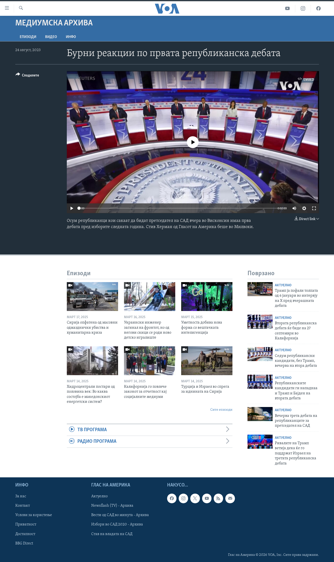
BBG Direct (24, 543)
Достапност (25, 534)
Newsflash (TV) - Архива (112, 506)
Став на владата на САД (111, 534)
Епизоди (28, 37)
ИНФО (71, 37)
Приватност (25, 524)
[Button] (27, 76)
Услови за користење (33, 515)
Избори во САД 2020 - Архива (117, 524)
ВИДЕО (51, 37)
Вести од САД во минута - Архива (120, 515)
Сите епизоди (221, 410)
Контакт (22, 506)
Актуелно (283, 285)
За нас (20, 496)
